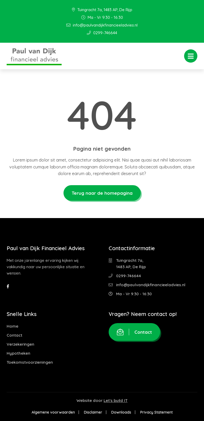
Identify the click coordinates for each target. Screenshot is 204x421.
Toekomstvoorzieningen (30, 362)
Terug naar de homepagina (102, 193)
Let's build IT (116, 400)
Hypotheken (18, 353)
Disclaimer (93, 412)
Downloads (121, 412)
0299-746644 (102, 32)
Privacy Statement (156, 412)
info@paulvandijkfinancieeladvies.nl (102, 25)
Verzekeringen (20, 344)
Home (12, 326)
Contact (14, 335)
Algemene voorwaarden (53, 412)
